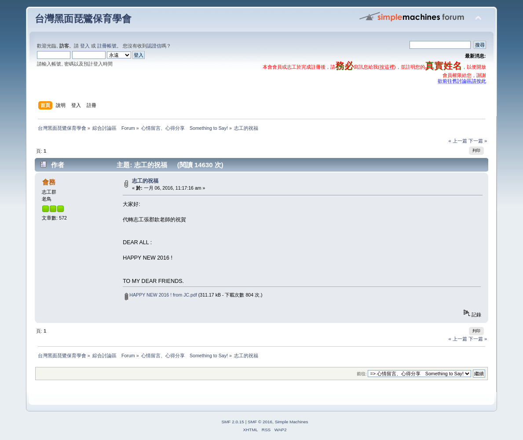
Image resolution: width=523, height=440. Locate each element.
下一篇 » (477, 140)
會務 (48, 182)
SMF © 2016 (260, 421)
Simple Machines (291, 421)
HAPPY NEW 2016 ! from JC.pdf (161, 294)
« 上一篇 (457, 140)
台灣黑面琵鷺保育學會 (83, 18)
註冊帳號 (107, 45)
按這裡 (387, 67)
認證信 (154, 45)
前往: (362, 373)
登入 (85, 45)
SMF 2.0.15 (232, 421)
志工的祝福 (148, 181)
